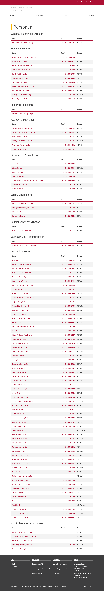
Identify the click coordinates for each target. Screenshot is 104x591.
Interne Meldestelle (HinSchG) (51, 586)
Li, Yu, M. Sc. (16, 393)
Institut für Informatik (16, 10)
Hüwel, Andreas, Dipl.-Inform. (22, 335)
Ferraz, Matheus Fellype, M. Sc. (23, 298)
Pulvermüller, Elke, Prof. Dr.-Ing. (23, 86)
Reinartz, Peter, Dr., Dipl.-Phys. (22, 114)
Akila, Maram (16, 260)
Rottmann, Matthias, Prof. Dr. (22, 90)
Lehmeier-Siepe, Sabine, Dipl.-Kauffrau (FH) (27, 180)
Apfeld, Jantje (16, 164)
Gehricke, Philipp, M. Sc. (20, 310)
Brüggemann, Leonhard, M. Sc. (23, 285)
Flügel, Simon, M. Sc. (19, 302)
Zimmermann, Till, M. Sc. (20, 517)
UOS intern (56, 573)
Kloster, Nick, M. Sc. (19, 368)
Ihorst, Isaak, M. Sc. (19, 339)
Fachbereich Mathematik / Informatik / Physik (21, 7)
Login (78, 2)
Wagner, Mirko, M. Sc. (19, 501)
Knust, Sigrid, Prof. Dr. (19, 74)
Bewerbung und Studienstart (41, 569)
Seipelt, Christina (18, 189)
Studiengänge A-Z (37, 564)
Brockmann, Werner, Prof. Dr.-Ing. (23, 532)
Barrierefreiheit (37, 586)
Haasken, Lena (17, 322)
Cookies (63, 586)
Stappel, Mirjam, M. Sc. (20, 480)
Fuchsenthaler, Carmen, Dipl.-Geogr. (24, 245)
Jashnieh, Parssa (18, 356)
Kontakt (85, 2)
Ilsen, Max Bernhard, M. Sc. (21, 343)
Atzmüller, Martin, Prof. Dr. (21, 61)
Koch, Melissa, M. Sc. (19, 372)
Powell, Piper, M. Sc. (19, 430)
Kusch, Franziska (18, 176)
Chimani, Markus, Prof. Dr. (21, 70)
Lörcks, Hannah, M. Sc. (20, 397)
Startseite (13, 19)
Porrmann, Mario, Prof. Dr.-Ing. (22, 43)
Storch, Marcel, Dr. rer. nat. (21, 484)
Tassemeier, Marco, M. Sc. (21, 488)
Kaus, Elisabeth (17, 172)
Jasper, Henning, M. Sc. (20, 360)
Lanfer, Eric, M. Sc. (18, 385)
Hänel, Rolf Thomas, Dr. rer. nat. (23, 327)
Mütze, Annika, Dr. (18, 414)
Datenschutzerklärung (25, 586)
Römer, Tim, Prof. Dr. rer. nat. (22, 141)
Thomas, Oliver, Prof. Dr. (20, 149)
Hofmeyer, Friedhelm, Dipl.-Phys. (23, 208)
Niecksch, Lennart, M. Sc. (21, 418)
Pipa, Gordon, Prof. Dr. (20, 137)
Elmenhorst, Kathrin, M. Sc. (21, 293)
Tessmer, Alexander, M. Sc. (21, 493)
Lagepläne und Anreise (60, 564)
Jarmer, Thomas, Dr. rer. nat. (22, 352)
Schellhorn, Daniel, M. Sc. (21, 459)
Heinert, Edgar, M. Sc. (19, 331)
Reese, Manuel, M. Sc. (20, 439)
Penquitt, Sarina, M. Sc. (20, 426)
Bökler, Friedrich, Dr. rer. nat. (22, 231)
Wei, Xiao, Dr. (16, 505)
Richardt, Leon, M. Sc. (19, 447)
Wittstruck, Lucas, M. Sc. (20, 513)
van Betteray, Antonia (19, 497)
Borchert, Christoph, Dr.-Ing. (21, 277)
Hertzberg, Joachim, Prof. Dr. (22, 545)
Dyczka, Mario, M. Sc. (19, 289)
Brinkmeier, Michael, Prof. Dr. (22, 66)
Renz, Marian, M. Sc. (19, 443)
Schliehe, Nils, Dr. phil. (19, 185)
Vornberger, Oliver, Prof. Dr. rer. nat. (24, 549)
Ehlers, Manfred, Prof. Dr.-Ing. (22, 540)
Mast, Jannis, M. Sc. (19, 410)
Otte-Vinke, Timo (17, 212)
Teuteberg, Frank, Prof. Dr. (21, 145)
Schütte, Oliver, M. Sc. (19, 468)
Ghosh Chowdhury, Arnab (21, 318)
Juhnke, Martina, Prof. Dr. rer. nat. (23, 128)
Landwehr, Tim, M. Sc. (19, 381)
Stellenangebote (37, 573)
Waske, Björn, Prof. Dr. (20, 99)
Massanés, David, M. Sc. (20, 405)
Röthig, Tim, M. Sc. (18, 451)
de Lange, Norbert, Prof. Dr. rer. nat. (24, 536)
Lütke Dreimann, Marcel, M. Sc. (23, 401)
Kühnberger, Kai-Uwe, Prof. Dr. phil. (24, 132)
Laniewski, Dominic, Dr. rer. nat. (23, 389)
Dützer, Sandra (17, 168)
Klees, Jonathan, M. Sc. (20, 364)
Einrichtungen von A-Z (60, 569)
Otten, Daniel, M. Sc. (19, 422)
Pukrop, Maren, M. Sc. (19, 434)
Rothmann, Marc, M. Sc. (20, 455)
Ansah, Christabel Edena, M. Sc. (23, 264)
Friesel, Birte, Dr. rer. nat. (20, 306)
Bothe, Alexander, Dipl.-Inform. (22, 204)
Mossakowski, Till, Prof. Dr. (21, 78)
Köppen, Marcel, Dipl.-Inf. (20, 376)
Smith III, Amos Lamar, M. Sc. (22, 476)
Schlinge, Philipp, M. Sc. (20, 463)
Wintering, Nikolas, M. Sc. (21, 509)
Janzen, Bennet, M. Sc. (20, 347)
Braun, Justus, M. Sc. (19, 281)
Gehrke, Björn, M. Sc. (19, 314)
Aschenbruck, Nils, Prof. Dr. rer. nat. (24, 57)
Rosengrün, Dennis (18, 216)
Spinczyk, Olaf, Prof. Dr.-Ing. (22, 95)
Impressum (14, 586)
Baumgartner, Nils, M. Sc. (21, 268)
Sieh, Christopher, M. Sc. (20, 472)
